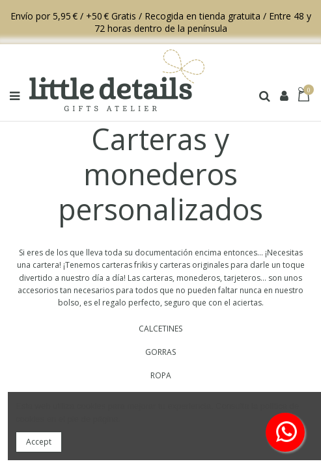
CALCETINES (160, 328)
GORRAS (160, 352)
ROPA (160, 375)
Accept (38, 441)
